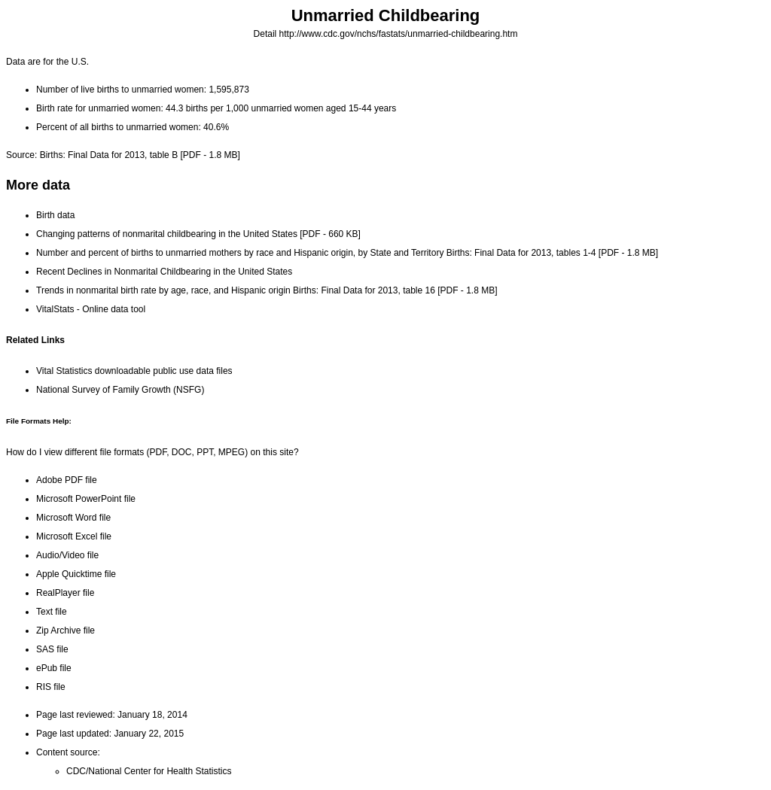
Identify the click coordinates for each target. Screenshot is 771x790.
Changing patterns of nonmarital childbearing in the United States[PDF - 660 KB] (198, 234)
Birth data (55, 215)
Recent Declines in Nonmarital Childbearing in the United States (164, 271)
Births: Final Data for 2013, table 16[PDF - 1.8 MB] (395, 290)
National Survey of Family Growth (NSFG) (120, 389)
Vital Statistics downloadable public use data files (134, 371)
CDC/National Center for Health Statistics (148, 771)
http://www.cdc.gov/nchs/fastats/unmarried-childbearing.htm (398, 34)
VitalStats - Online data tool (90, 309)
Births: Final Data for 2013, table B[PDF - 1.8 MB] (140, 155)
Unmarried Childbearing (385, 15)
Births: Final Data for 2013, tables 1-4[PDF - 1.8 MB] (552, 253)
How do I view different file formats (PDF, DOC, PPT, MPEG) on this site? (152, 452)
